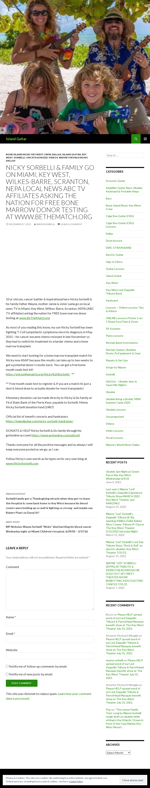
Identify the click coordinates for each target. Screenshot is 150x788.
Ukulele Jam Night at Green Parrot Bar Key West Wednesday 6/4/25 (122, 475)
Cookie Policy (76, 781)
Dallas (56, 154)
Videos (53, 157)
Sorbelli (19, 157)
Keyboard (112, 300)
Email (10, 633)
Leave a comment (71, 224)
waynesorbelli (46, 224)
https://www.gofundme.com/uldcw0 (55, 435)
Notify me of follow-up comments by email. (38, 666)
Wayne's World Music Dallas (123, 444)
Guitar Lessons (115, 268)
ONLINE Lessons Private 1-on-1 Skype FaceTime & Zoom (124, 319)
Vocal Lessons (114, 437)
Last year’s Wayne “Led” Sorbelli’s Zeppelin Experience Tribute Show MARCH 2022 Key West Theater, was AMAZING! (124, 496)
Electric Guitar (114, 254)
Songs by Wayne (116, 367)
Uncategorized (37, 157)
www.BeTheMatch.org (34, 318)
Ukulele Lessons (116, 409)
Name (11, 617)
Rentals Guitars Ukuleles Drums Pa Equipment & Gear (123, 351)
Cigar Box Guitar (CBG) (120, 216)
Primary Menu (145, 139)
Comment (12, 567)
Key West (112, 283)
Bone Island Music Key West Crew (28, 154)
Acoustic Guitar (115, 180)
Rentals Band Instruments (122, 342)
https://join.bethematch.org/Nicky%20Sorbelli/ (38, 374)
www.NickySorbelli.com (22, 463)
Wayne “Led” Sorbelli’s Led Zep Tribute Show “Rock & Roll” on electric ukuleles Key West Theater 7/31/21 (125, 547)
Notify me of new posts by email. (31, 674)
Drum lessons (114, 240)
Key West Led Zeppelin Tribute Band (120, 291)
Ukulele (110, 392)
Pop (108, 709)
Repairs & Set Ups (117, 360)
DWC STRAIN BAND (118, 247)
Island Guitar (16, 139)
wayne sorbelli (114, 660)
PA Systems (113, 328)
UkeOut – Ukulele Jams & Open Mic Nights (121, 383)
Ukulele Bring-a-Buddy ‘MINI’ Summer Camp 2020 (123, 400)
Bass (109, 198)
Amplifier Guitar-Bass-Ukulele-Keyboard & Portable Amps (124, 189)
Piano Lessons (114, 335)
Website (11, 650)
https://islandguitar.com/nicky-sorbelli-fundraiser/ (39, 421)
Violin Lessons (114, 430)
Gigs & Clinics (114, 261)
